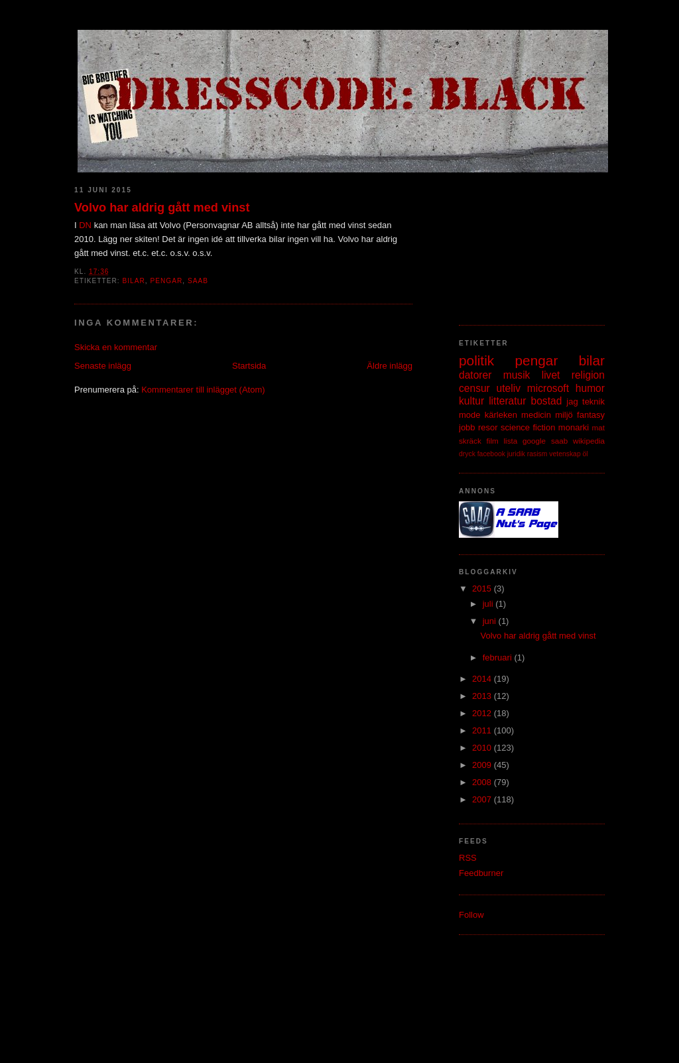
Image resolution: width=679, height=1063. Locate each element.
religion (588, 375)
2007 (483, 799)
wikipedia (589, 440)
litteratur (507, 400)
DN (85, 225)
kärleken (501, 415)
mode (470, 415)
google (534, 440)
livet (551, 375)
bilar (133, 280)
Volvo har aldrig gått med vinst (161, 207)
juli (489, 604)
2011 (483, 730)
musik (516, 375)
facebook (491, 454)
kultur (471, 400)
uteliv (509, 388)
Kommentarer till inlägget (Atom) (203, 390)
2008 (483, 782)
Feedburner (481, 873)
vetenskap (564, 454)
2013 (483, 696)
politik (476, 360)
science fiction (528, 427)
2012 (483, 713)
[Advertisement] (525, 242)
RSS (468, 858)
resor (488, 427)
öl (585, 454)
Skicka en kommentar (115, 347)
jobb (467, 427)
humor (590, 388)
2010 (483, 748)
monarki (573, 427)
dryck (467, 454)
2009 (483, 765)
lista (510, 440)
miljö (564, 415)
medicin (536, 415)
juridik (516, 454)
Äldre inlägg (389, 366)
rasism (537, 454)
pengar (166, 280)
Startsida (249, 366)
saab (198, 280)
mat (598, 427)
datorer (475, 375)
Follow (471, 915)
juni (491, 621)
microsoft (548, 388)
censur (474, 388)
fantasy (591, 415)
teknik (593, 401)
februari (499, 657)
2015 (483, 589)
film (493, 440)
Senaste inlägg (102, 366)
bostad (546, 400)
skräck (470, 440)
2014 (483, 679)
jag (572, 401)
